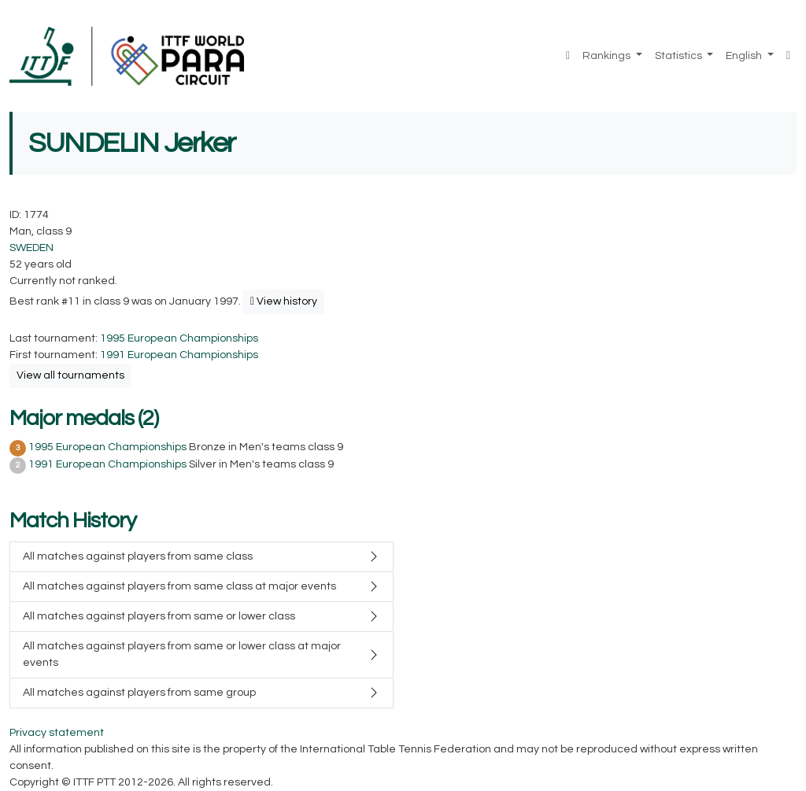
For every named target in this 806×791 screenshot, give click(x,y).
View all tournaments (70, 375)
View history (283, 301)
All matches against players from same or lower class (159, 616)
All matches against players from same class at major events (179, 586)
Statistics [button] (679, 55)
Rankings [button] (607, 55)
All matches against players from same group (139, 692)
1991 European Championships (179, 354)
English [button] (745, 55)
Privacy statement (56, 732)
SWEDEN (31, 247)
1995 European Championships (179, 338)
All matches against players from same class (138, 556)
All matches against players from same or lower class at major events (182, 654)
